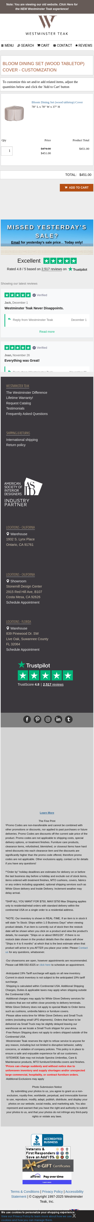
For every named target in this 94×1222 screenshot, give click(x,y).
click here (45, 964)
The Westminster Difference (26, 392)
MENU (9, 45)
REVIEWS (85, 45)
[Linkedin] (58, 719)
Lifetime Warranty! (19, 398)
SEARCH (27, 45)
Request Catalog (18, 403)
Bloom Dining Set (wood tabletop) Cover (57, 102)
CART (45, 45)
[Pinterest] (37, 719)
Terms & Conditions (25, 1191)
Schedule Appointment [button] (22, 602)
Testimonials (15, 408)
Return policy (16, 445)
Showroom (49, 589)
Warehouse (49, 539)
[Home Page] (47, 25)
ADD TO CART (77, 187)
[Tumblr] (69, 719)
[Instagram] (48, 719)
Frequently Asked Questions (27, 414)
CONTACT (64, 45)
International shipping (22, 440)
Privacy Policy (52, 1191)
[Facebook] (27, 719)
